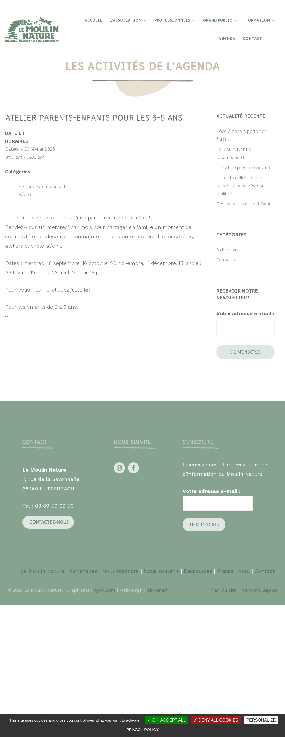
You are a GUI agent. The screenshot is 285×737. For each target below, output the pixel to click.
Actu (244, 571)
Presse (225, 571)
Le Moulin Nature (42, 571)
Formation (260, 20)
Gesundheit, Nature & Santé (244, 203)
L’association (128, 20)
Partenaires (84, 571)
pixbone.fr (157, 590)
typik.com (105, 590)
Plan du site (223, 590)
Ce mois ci (226, 260)
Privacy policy (142, 729)
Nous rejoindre (120, 571)
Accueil (93, 20)
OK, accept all (166, 720)
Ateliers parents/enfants (43, 186)
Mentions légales (259, 590)
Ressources (198, 571)
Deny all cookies (216, 720)
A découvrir (227, 249)
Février (25, 194)
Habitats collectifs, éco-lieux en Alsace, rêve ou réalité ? (240, 185)
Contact (252, 38)
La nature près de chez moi (244, 167)
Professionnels (174, 20)
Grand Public (220, 20)
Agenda (227, 38)
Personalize (261, 720)
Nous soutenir (161, 571)
